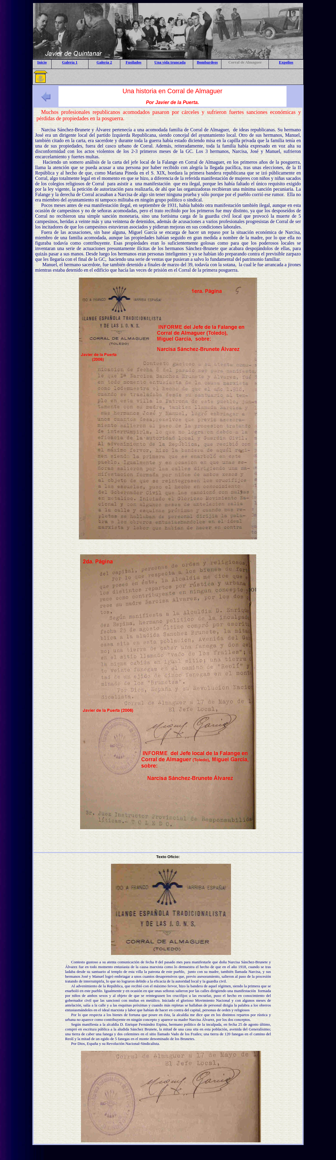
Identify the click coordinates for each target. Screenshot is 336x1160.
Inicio (42, 62)
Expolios (286, 62)
